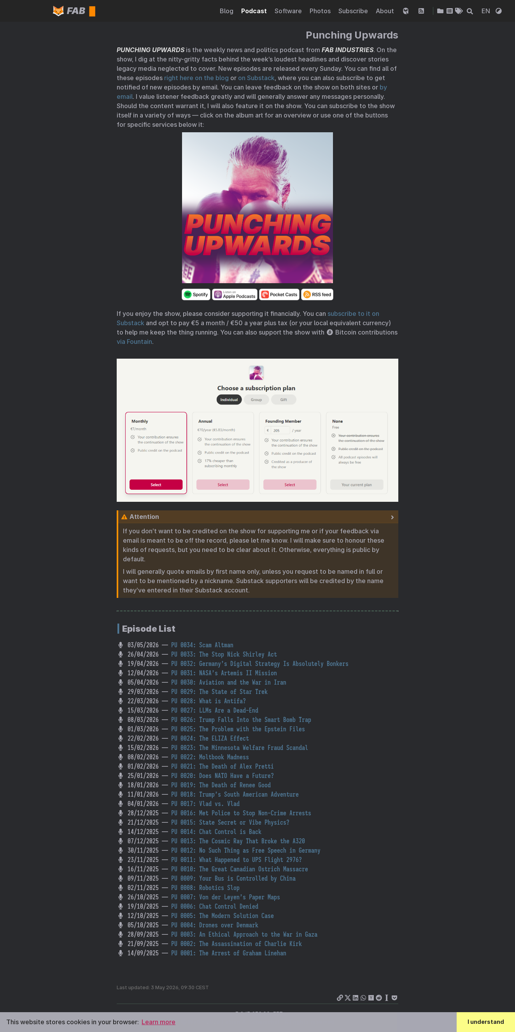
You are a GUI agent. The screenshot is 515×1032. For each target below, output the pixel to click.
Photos (321, 11)
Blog (227, 11)
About (386, 11)
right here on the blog (196, 78)
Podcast (254, 11)
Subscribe (354, 11)
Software (289, 11)
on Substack (256, 78)
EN (487, 11)
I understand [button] (486, 1021)
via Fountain (134, 341)
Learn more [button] (158, 1022)
